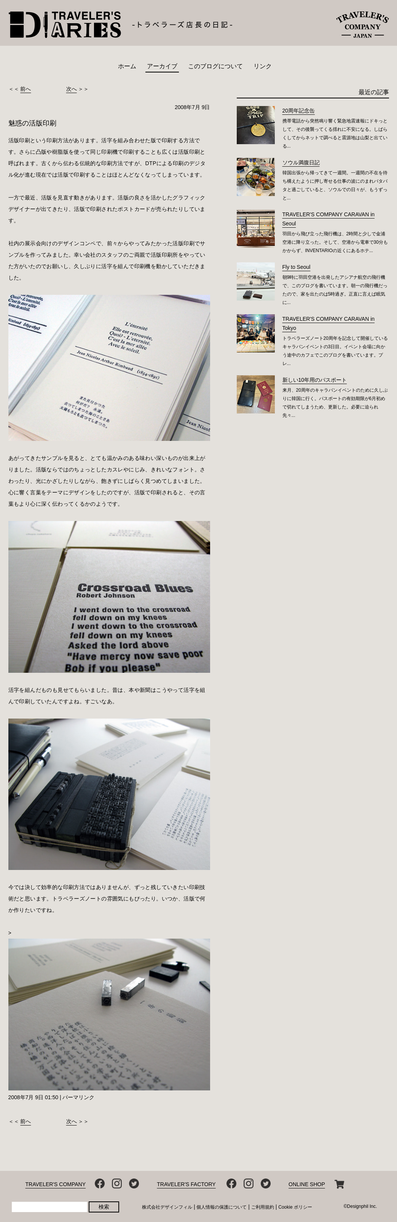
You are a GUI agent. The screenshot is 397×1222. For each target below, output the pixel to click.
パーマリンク (78, 1097)
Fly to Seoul (296, 267)
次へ (71, 89)
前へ (25, 89)
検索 (104, 1207)
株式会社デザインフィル (167, 1207)
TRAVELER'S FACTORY (186, 1184)
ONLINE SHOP (307, 1184)
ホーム (127, 66)
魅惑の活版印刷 (32, 123)
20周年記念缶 (298, 111)
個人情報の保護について (221, 1207)
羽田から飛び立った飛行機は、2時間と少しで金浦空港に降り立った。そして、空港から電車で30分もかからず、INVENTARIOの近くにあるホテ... (335, 242)
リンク (263, 66)
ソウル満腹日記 (301, 162)
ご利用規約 (262, 1207)
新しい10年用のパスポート (314, 380)
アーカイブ (162, 66)
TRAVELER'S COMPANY (56, 1184)
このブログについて (215, 66)
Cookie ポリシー (295, 1207)
